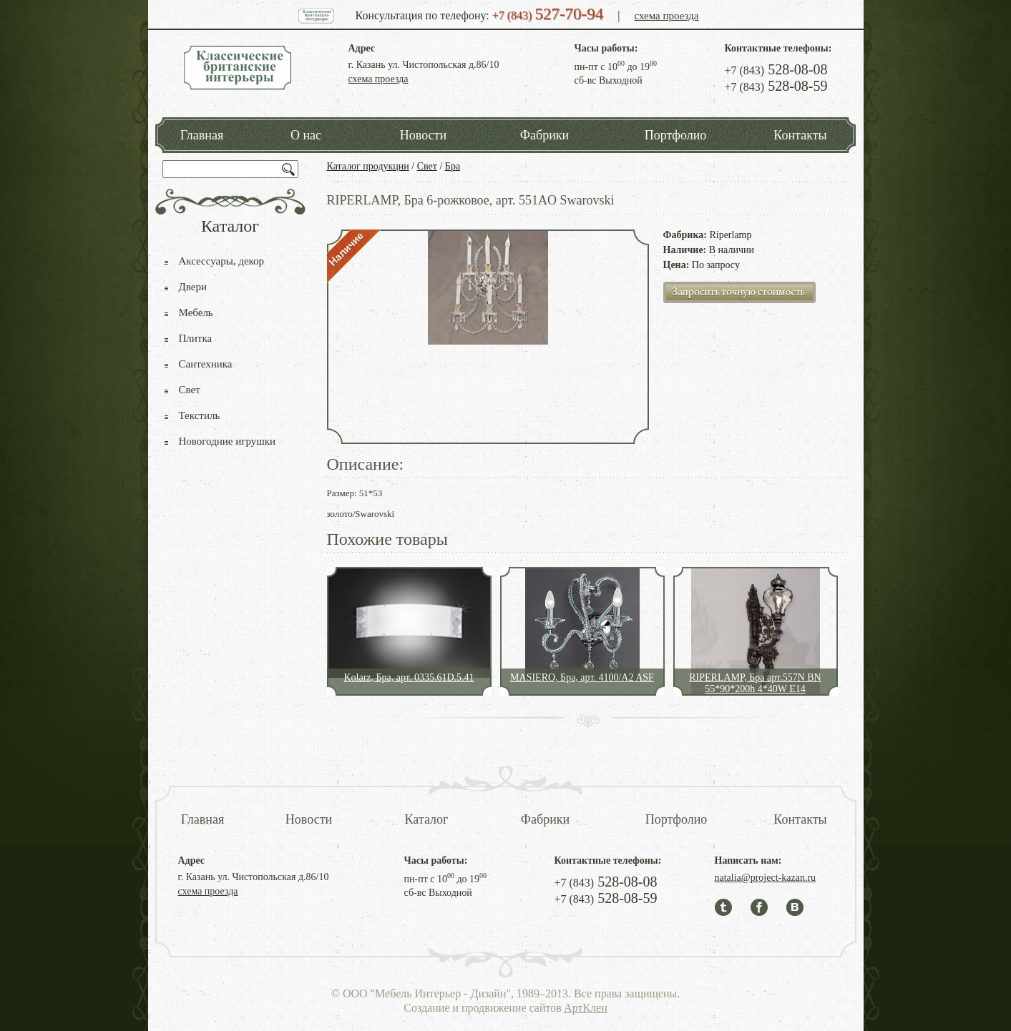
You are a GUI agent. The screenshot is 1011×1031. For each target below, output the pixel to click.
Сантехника (206, 364)
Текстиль (199, 415)
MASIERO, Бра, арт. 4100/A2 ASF (582, 677)
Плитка (196, 338)
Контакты (799, 135)
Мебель (196, 312)
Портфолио (676, 135)
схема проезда (666, 15)
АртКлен (585, 1008)
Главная (201, 135)
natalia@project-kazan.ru (765, 877)
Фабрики (544, 135)
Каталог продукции (368, 166)
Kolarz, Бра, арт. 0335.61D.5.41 (408, 677)
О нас (305, 135)
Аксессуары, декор (222, 261)
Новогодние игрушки (227, 441)
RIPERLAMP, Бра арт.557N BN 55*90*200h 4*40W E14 (755, 683)
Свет (427, 166)
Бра (452, 166)
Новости (423, 135)
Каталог (427, 819)
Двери (193, 286)
